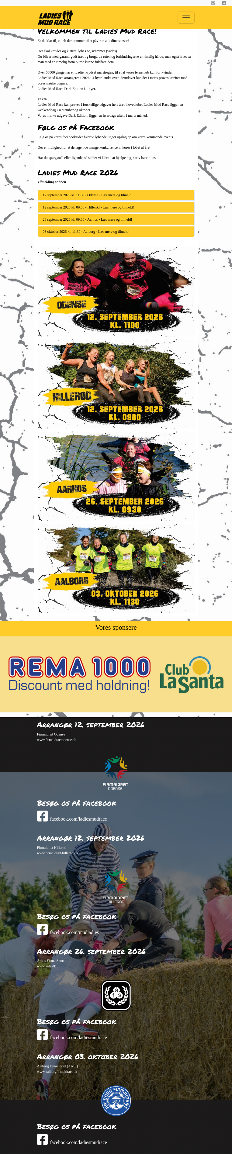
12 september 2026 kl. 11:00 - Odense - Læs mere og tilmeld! (88, 195)
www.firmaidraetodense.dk (57, 740)
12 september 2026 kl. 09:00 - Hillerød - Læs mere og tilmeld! (88, 207)
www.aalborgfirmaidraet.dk (57, 1072)
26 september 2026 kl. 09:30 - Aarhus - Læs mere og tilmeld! (87, 219)
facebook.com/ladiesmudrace (72, 819)
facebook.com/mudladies (68, 932)
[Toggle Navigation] (186, 18)
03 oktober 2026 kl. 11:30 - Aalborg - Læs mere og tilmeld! (86, 231)
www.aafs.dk (46, 966)
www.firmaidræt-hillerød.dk (57, 853)
